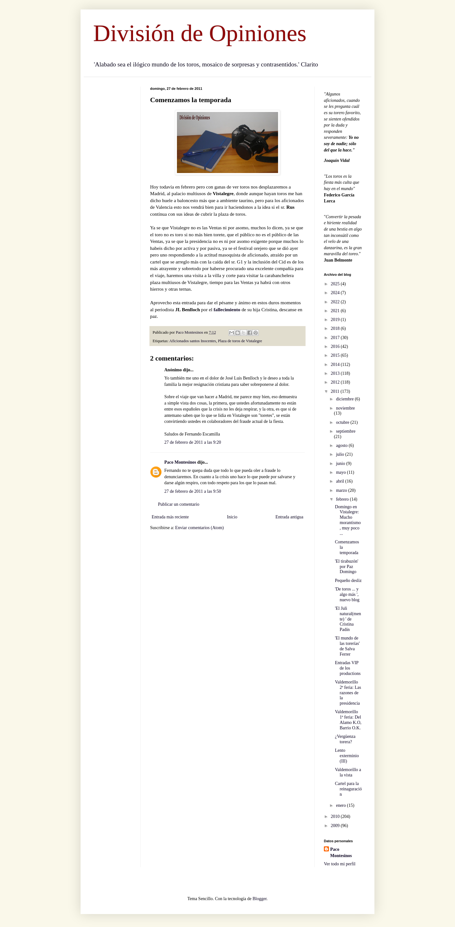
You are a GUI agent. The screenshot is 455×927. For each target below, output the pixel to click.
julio (340, 454)
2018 (336, 328)
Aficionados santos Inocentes (192, 341)
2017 (336, 337)
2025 (336, 283)
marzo (342, 490)
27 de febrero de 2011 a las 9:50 (192, 491)
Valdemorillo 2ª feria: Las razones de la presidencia (348, 693)
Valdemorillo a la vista (348, 772)
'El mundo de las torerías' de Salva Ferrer (347, 646)
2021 (336, 310)
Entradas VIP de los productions (348, 668)
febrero (343, 499)
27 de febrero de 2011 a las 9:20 (192, 442)
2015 (336, 355)
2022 (336, 302)
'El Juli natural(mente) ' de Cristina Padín (348, 619)
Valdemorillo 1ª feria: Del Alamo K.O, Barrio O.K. (348, 719)
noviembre (345, 408)
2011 (336, 391)
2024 (336, 292)
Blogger (259, 898)
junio (341, 463)
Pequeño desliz (348, 580)
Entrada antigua (289, 517)
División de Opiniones (199, 33)
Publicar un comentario (178, 504)
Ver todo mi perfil (339, 864)
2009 (336, 825)
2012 (336, 382)
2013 (336, 373)
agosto (342, 445)
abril (340, 481)
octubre (343, 422)
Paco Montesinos (180, 462)
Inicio (232, 517)
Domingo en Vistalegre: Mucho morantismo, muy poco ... (348, 520)
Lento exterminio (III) (347, 755)
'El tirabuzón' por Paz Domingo (346, 566)
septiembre (345, 431)
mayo (341, 472)
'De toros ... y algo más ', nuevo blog (347, 594)
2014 (336, 364)
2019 (336, 319)
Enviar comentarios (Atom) (199, 527)
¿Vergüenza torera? (345, 739)
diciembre (345, 399)
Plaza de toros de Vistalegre (240, 341)
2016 (336, 346)
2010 (336, 816)
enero (341, 805)
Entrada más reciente (170, 517)
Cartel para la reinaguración (348, 789)
